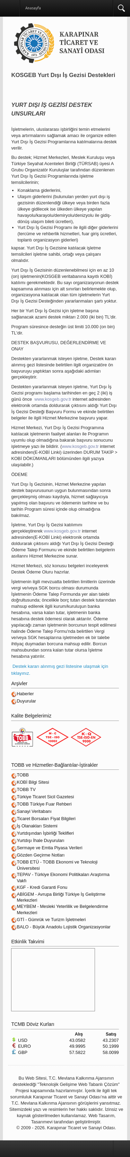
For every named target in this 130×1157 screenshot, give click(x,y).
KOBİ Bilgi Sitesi (33, 782)
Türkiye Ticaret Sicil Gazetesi (45, 796)
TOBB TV (26, 789)
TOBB (23, 774)
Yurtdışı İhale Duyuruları (40, 840)
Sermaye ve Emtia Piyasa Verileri (49, 847)
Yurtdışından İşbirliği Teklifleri (45, 833)
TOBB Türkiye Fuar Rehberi (44, 804)
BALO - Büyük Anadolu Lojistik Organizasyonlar (63, 926)
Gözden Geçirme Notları (40, 855)
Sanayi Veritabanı (34, 811)
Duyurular (26, 701)
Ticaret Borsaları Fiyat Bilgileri (46, 818)
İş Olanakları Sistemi (37, 825)
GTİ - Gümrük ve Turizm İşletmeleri (51, 919)
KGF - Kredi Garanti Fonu (42, 887)
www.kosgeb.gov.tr (52, 399)
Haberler (25, 693)
